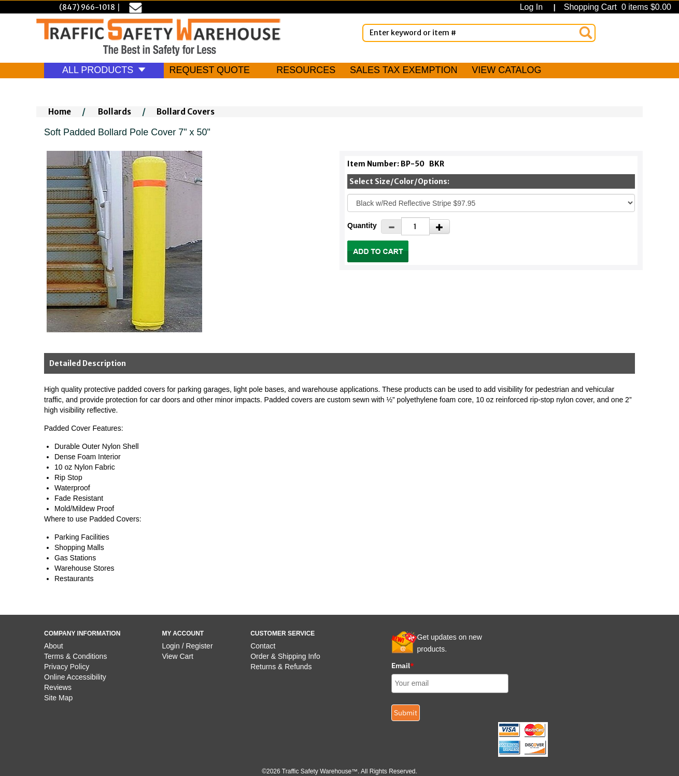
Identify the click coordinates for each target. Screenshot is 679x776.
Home (59, 112)
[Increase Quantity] (439, 226)
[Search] (585, 32)
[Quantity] (415, 226)
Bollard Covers (186, 112)
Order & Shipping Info (285, 656)
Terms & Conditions (75, 656)
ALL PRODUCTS (104, 70)
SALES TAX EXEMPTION (403, 70)
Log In (533, 7)
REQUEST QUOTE (209, 70)
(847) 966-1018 (87, 7)
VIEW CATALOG (506, 70)
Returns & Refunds (281, 666)
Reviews (58, 687)
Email (402, 665)
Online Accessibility (75, 677)
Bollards (114, 112)
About (53, 646)
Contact (262, 646)
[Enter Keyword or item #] (479, 33)
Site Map (58, 698)
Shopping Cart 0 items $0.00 (616, 7)
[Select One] (491, 203)
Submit (405, 712)
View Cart (177, 656)
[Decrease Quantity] (391, 226)
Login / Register (187, 646)
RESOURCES (305, 70)
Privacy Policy (66, 666)
